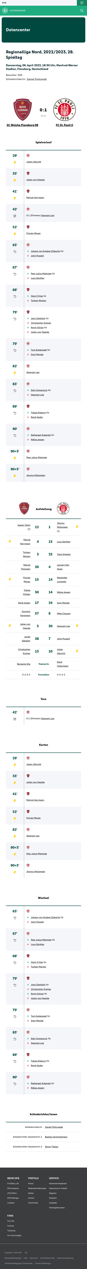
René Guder (37, 417)
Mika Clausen (64, 613)
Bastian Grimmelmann (56, 1137)
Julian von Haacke (35, 180)
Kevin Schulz (37, 327)
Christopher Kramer (41, 323)
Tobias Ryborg (38, 413)
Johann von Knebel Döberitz (45, 251)
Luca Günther (37, 278)
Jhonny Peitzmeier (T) (62, 527)
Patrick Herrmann (35, 197)
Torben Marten (38, 300)
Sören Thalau (51, 1147)
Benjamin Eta (23, 664)
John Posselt (37, 256)
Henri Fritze (37, 296)
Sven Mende (37, 354)
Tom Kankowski (39, 350)
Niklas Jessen (37, 440)
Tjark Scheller (64, 554)
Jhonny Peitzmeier (35, 475)
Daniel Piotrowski (37, 79)
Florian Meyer (33, 233)
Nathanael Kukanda (41, 435)
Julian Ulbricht (33, 162)
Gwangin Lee (47, 215)
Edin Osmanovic (39, 390)
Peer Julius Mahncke (41, 274)
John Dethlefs (38, 318)
